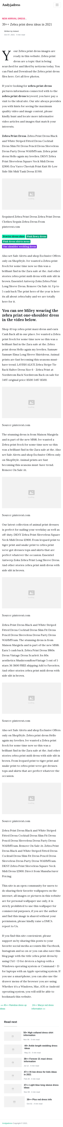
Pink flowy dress (36, 236)
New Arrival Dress (13, 18)
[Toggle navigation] (57, 5)
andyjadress (7, 1123)
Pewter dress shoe (14, 236)
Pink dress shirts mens (16, 241)
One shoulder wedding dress (19, 246)
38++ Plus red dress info (39, 1099)
